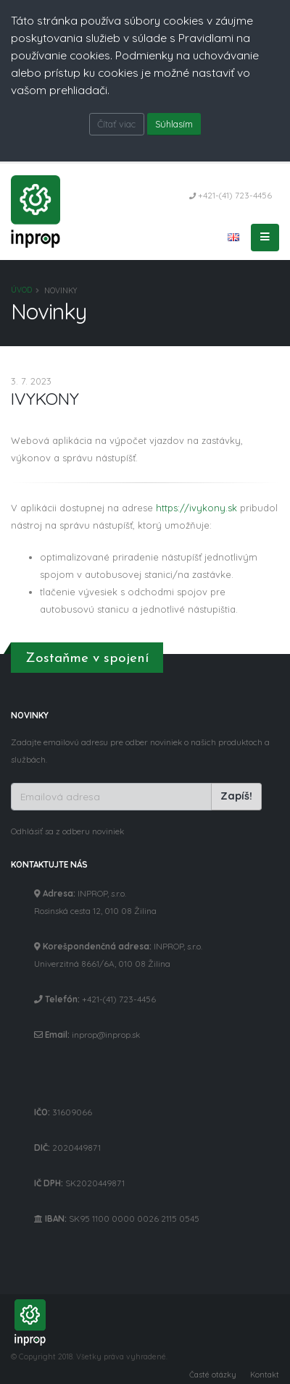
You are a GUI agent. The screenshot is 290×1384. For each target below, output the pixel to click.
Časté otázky (212, 1375)
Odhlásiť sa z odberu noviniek (67, 831)
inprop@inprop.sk (106, 1034)
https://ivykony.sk (196, 507)
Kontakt (264, 1375)
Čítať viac (116, 124)
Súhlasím (174, 124)
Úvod (21, 290)
